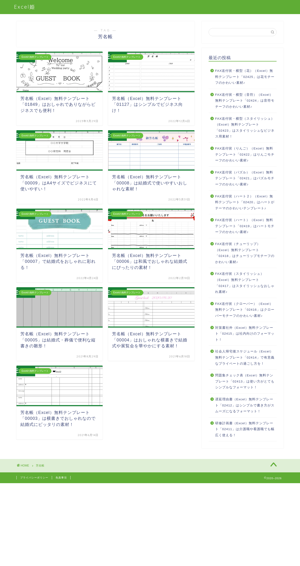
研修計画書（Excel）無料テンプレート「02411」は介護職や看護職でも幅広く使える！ (244, 429)
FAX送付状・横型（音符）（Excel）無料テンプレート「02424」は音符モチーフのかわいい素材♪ (244, 100)
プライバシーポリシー (34, 477)
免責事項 (61, 477)
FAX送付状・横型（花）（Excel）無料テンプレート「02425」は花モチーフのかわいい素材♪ (244, 76)
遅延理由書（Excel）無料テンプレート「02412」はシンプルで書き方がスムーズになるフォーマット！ (244, 405)
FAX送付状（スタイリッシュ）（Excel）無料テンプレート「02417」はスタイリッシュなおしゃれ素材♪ (244, 283)
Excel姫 (24, 7)
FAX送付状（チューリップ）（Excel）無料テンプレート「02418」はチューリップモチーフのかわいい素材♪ (244, 253)
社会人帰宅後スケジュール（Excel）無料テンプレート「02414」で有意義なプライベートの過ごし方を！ (244, 357)
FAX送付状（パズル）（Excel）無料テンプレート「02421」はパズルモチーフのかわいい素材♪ (244, 178)
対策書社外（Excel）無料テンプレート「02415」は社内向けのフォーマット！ (244, 333)
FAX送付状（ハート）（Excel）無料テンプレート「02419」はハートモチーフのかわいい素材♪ (244, 226)
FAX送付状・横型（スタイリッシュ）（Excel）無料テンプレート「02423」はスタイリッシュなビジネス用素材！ (245, 127)
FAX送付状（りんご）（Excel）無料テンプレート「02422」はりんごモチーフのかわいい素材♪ (244, 154)
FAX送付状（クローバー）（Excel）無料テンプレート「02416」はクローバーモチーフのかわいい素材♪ (244, 309)
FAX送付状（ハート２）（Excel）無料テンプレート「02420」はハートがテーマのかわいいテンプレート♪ (244, 202)
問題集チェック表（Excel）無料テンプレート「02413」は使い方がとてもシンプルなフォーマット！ (244, 381)
